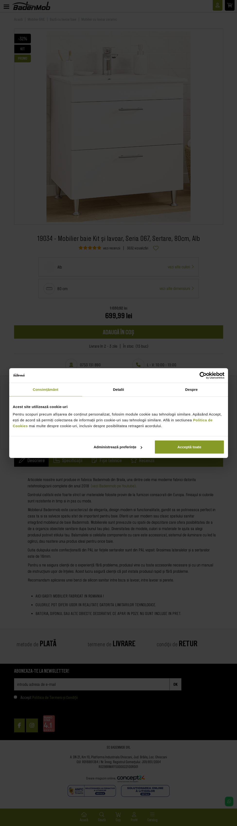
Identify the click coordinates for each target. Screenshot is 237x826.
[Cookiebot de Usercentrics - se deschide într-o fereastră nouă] (203, 375)
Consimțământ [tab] (45, 389)
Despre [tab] (191, 389)
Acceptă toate (189, 447)
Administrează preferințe (118, 447)
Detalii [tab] (118, 389)
